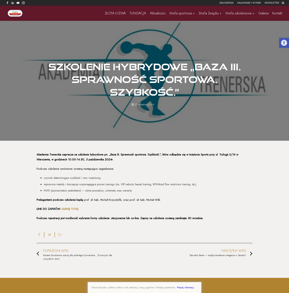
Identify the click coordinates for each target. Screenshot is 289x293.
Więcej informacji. (186, 287)
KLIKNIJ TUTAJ (70, 209)
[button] (284, 43)
